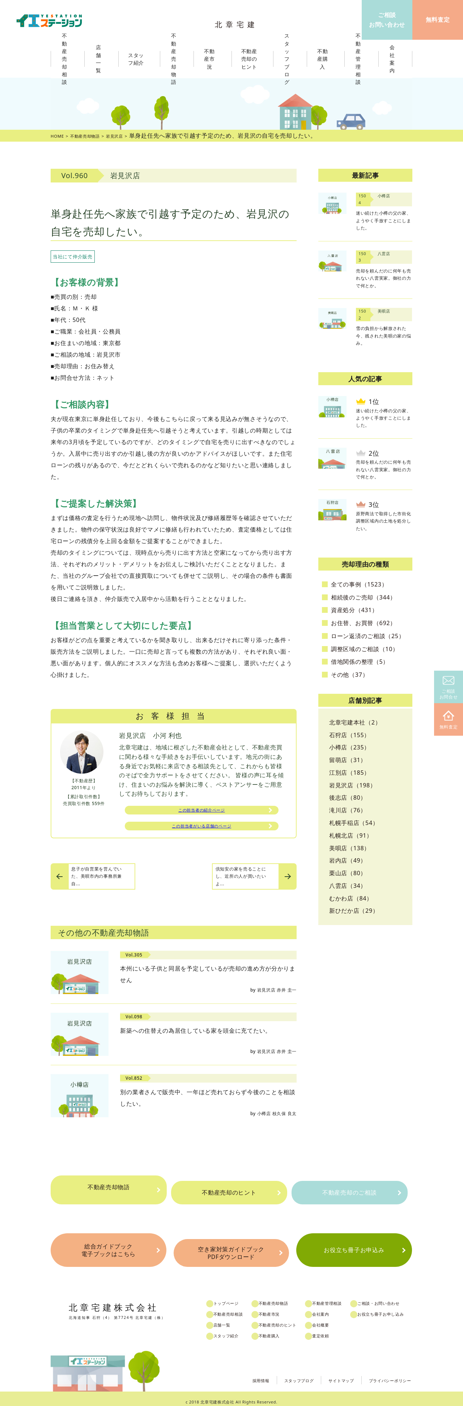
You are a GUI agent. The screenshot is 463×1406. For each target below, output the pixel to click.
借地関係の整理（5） (360, 662)
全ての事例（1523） (359, 584)
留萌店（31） (347, 760)
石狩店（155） (349, 735)
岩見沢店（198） (352, 785)
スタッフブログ (278, 1373)
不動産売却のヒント (229, 1193)
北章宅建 (238, 22)
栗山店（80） (347, 873)
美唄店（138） (349, 848)
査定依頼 (333, 1330)
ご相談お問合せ (448, 688)
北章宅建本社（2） (355, 722)
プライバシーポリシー (384, 1373)
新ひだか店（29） (354, 911)
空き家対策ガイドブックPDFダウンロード (231, 1249)
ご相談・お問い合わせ (395, 1297)
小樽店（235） (349, 747)
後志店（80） (347, 797)
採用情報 (234, 1373)
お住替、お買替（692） (363, 623)
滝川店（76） (347, 810)
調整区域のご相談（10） (365, 649)
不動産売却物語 (108, 1193)
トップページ (234, 1297)
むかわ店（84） (351, 898)
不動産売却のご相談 (349, 1193)
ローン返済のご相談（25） (367, 636)
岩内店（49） (347, 860)
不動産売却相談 (236, 1308)
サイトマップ (327, 1373)
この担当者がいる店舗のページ (201, 830)
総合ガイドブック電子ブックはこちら (108, 1249)
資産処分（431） (354, 610)
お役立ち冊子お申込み (354, 1249)
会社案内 (333, 1308)
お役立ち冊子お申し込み (398, 1308)
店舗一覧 (229, 1319)
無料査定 (448, 720)
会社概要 (333, 1319)
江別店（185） (349, 773)
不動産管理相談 (340, 1297)
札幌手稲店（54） (354, 823)
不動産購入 (278, 1330)
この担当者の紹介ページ (202, 812)
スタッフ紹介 (234, 1330)
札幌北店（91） (351, 835)
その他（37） (349, 675)
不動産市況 (212, 59)
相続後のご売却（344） (363, 597)
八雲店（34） (347, 886)
